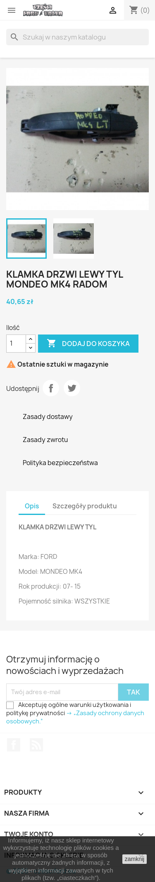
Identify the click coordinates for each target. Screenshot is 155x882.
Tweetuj (72, 388)
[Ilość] (16, 344)
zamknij (134, 859)
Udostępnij (51, 388)
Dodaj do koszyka (88, 343)
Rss (36, 744)
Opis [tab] (32, 506)
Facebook (13, 744)
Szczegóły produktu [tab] (84, 506)
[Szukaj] (77, 37)
